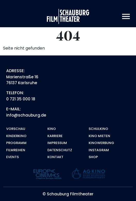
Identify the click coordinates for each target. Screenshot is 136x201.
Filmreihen (15, 150)
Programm (16, 142)
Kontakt (55, 157)
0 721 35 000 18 (20, 99)
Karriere (55, 135)
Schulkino (98, 128)
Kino (51, 128)
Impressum (57, 142)
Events (12, 157)
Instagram (99, 150)
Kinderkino (16, 135)
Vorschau (15, 128)
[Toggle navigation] (126, 16)
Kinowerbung (101, 142)
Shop (93, 157)
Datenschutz (59, 150)
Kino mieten (99, 135)
